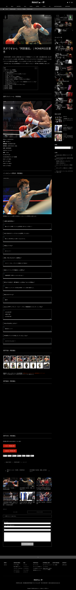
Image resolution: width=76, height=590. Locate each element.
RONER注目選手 (48, 15)
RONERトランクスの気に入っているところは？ (16, 84)
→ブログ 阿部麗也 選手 (9, 445)
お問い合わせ (64, 564)
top (6, 6)
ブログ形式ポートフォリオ (37, 568)
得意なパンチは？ (10, 75)
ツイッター (25, 564)
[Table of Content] (36, 68)
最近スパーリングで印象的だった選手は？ (15, 77)
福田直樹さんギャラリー (37, 570)
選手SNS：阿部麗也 (8, 88)
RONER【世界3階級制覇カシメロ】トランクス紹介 (68, 138)
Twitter (67, 2)
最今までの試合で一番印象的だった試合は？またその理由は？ (18, 79)
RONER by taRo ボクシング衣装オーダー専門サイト (40, 588)
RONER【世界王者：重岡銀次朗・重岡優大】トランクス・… (68, 129)
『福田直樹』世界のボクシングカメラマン (63, 161)
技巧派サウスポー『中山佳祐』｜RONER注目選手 (9, 488)
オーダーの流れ (16, 564)
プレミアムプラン (17, 570)
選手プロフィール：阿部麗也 (10, 69)
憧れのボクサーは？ (10, 80)
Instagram (72, 2)
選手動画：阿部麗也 (8, 87)
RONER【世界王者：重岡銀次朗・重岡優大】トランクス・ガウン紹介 (27, 503)
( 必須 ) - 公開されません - (9, 525)
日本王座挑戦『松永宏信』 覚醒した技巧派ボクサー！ (27, 488)
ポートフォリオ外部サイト (37, 566)
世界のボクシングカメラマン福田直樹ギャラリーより (34, 373)
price (25, 6)
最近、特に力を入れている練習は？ (13, 76)
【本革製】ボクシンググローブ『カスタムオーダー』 (68, 120)
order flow (18, 6)
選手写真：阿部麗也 (8, 85)
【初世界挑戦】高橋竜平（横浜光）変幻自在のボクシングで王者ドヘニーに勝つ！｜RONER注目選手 (10, 503)
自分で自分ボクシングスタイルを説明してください (16, 73)
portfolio (37, 6)
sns (49, 6)
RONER (9, 462)
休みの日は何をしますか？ (12, 83)
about (12, 6)
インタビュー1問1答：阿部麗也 (11, 71)
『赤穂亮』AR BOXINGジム (60, 163)
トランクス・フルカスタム (18, 568)
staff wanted (67, 6)
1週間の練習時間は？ (11, 72)
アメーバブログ (26, 570)
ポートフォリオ (35, 564)
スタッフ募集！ (55, 564)
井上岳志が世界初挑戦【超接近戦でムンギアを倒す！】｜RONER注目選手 (43, 488)
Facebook (70, 2)
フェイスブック (26, 566)
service (31, 6)
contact (44, 6)
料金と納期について (17, 566)
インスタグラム (26, 568)
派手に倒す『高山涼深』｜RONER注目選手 (43, 503)
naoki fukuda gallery (58, 6)
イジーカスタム (45, 566)
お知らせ (5, 564)
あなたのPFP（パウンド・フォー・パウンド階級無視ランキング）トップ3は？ (22, 81)
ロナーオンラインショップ (47, 564)
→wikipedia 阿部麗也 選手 (10, 450)
